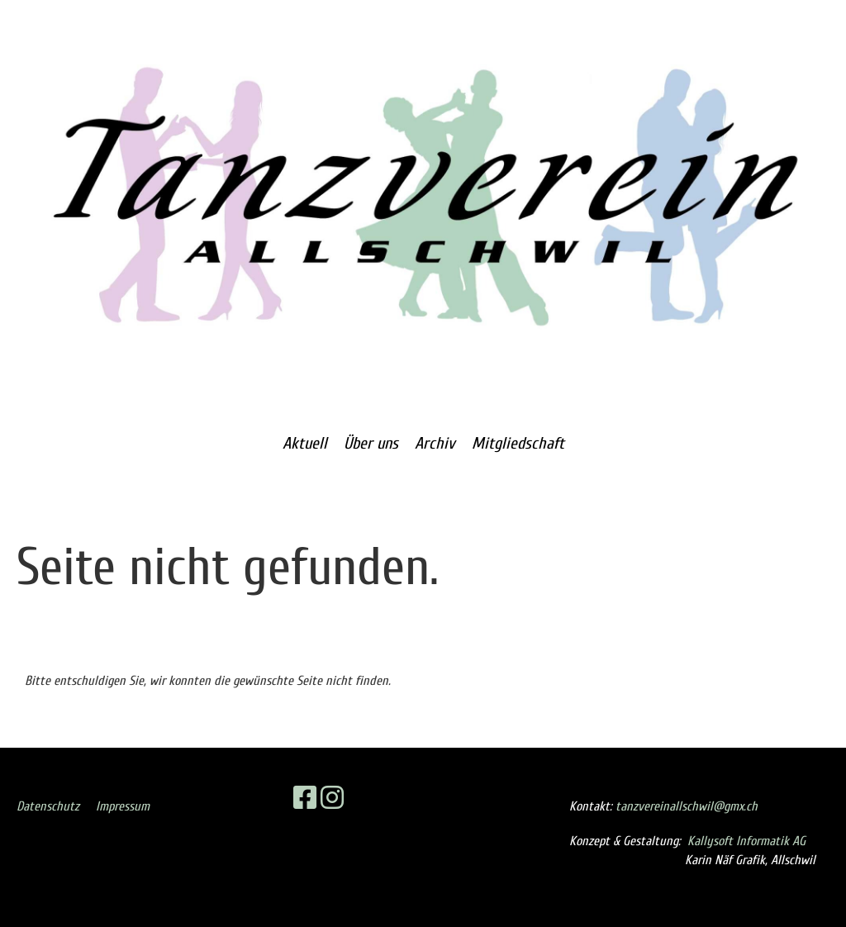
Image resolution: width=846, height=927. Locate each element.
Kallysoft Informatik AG (746, 841)
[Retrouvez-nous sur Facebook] (304, 798)
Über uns (371, 443)
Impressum (123, 806)
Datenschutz (48, 806)
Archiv (435, 443)
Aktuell (305, 443)
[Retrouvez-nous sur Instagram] (332, 798)
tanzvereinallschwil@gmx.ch (686, 806)
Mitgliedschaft (518, 443)
